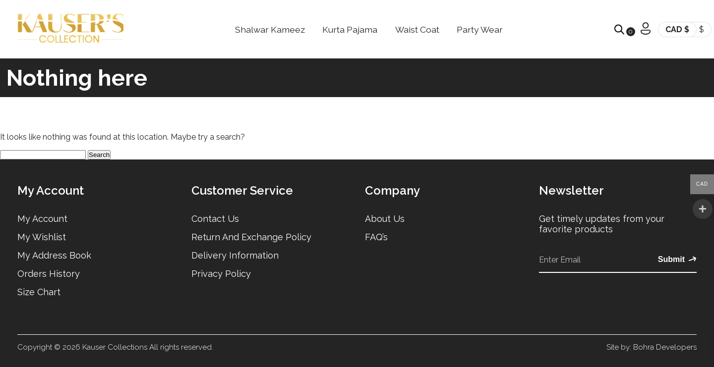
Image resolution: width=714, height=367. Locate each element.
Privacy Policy (221, 273)
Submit (677, 259)
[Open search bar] (619, 29)
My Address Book (54, 255)
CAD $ (677, 29)
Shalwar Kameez (270, 29)
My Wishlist (41, 237)
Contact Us (215, 218)
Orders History (48, 273)
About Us (385, 218)
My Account (42, 218)
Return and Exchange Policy (251, 237)
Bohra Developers (665, 347)
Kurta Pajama (349, 29)
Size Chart (38, 292)
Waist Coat (417, 29)
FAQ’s (376, 237)
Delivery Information (235, 255)
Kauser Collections (114, 347)
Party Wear (480, 29)
